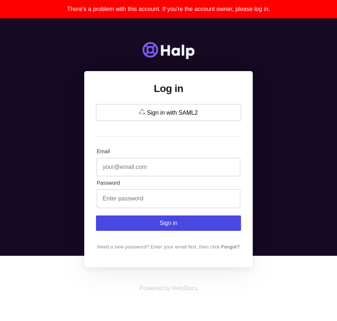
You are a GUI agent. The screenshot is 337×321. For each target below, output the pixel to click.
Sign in (169, 223)
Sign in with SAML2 (168, 112)
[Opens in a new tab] (168, 288)
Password (108, 183)
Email (103, 151)
